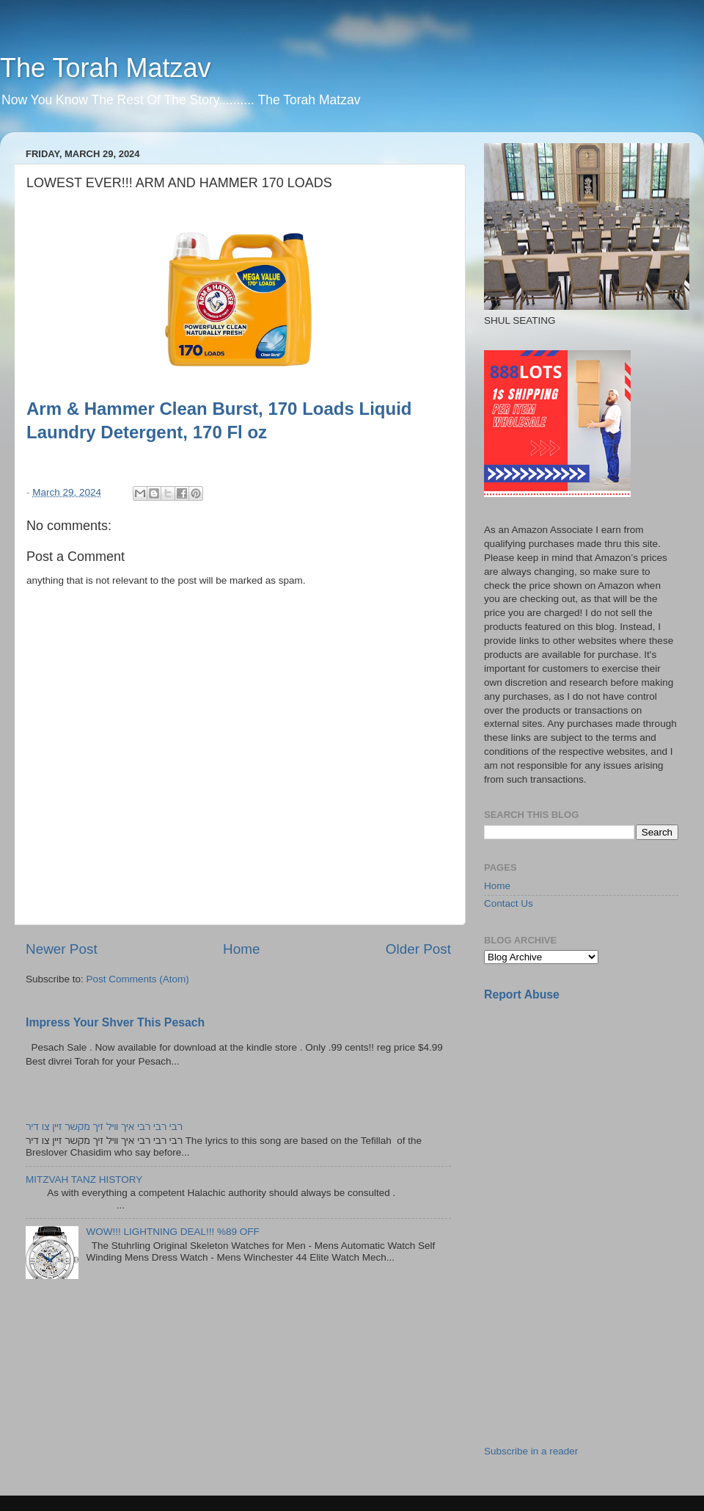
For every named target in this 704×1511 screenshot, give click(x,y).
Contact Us (508, 903)
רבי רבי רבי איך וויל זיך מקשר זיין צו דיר (104, 1126)
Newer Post (62, 949)
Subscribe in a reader (531, 1451)
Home (241, 949)
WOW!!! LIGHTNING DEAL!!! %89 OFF (172, 1231)
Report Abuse (522, 994)
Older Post (418, 949)
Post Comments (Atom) (138, 979)
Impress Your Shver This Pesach (115, 1022)
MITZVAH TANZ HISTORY (84, 1179)
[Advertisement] (594, 1117)
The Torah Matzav (105, 68)
